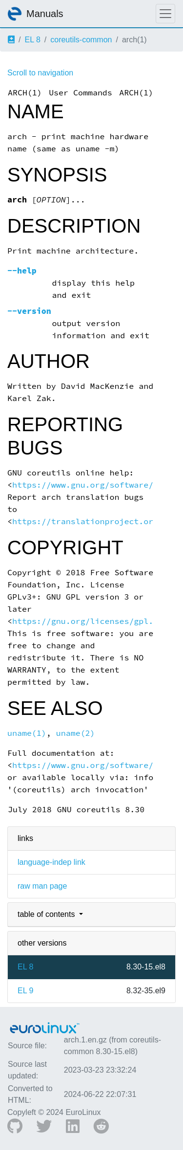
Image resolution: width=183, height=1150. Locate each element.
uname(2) (75, 733)
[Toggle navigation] (165, 13)
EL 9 (25, 990)
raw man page (42, 886)
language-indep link (51, 862)
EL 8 (32, 40)
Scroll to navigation (40, 73)
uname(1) (26, 733)
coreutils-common (81, 40)
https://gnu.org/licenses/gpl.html (92, 621)
